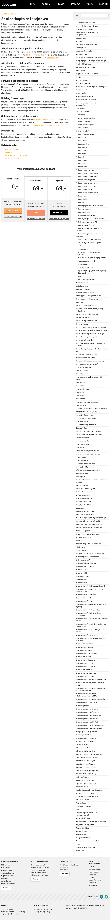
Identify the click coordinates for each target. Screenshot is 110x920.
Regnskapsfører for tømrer (85, 644)
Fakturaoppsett (81, 164)
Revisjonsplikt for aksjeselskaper (87, 732)
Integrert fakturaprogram (84, 415)
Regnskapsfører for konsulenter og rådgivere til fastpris (92, 620)
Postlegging (80, 540)
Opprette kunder (7, 876)
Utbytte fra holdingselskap (85, 825)
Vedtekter (8, 152)
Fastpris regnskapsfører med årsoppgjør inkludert (90, 230)
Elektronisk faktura (82, 112)
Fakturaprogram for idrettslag (86, 186)
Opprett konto (13, 211)
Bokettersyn (80, 77)
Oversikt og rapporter (83, 531)
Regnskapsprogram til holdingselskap (89, 728)
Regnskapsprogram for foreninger (87, 712)
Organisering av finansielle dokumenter (89, 528)
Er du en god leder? (82, 131)
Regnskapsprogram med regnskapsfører (90, 725)
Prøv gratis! (59, 211)
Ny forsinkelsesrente (83, 495)
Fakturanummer (81, 160)
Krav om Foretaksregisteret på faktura (89, 434)
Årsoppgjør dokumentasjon (85, 51)
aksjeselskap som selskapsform (46, 125)
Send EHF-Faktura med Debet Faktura (89, 754)
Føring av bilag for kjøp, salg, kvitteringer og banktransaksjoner (91, 272)
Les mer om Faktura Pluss (36, 217)
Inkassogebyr (80, 386)
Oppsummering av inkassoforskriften (88, 521)
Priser (90, 4)
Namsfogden (80, 477)
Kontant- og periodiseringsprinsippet (88, 431)
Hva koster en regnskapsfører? (86, 337)
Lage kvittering (81, 447)
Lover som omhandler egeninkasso (88, 454)
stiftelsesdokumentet (33, 55)
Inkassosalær (80, 396)
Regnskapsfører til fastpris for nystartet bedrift (92, 699)
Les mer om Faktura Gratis (13, 217)
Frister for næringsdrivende (85, 280)
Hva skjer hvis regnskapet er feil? (87, 354)
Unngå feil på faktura (83, 818)
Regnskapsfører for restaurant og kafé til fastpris (90, 631)
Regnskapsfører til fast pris (85, 676)
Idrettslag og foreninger (84, 367)
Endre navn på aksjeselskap (85, 118)
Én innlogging (80, 115)
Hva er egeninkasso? (38, 865)
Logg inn (103, 4)
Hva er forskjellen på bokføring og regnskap (91, 327)
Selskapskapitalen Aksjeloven (86, 751)
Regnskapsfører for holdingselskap (88, 610)
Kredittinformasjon (82, 438)
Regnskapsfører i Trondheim (85, 667)
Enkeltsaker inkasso (82, 128)
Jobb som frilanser (82, 422)
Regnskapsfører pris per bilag (86, 673)
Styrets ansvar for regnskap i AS (87, 797)
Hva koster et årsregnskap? (85, 340)
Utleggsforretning (82, 834)
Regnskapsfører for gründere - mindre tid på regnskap (91, 605)
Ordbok (91, 877)
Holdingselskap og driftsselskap (87, 314)
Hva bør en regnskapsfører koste (87, 321)
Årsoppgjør (79, 41)
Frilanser (79, 276)
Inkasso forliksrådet (82, 371)
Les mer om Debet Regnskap (59, 217)
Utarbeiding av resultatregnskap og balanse (91, 821)
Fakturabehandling (82, 144)
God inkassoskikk (82, 283)
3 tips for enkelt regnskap (84, 29)
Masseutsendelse (82, 473)
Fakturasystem (81, 196)
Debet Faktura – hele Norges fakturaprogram (91, 87)
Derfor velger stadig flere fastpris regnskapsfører (87, 104)
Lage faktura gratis (82, 441)
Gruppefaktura (81, 302)
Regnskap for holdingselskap (86, 563)
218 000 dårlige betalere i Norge (87, 26)
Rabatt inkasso (81, 550)
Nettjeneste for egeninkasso (85, 492)
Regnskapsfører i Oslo (83, 657)
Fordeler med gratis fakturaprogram (88, 243)
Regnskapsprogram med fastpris (87, 722)
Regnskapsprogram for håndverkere (88, 715)
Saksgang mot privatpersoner (86, 738)
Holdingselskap (94, 872)
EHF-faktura (5, 865)
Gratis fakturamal (82, 286)
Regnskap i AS (81, 570)
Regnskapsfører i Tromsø (84, 663)
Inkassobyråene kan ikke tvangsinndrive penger (89, 378)
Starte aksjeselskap (12, 149)
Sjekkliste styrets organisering (86, 774)
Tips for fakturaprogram (84, 806)
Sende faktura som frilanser (85, 764)
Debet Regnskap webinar (84, 96)
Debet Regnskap (81, 93)
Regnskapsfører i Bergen (84, 647)
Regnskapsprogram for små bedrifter (88, 719)
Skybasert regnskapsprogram (86, 784)
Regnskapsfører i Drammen (85, 650)
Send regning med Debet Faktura (87, 758)
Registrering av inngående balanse (87, 557)
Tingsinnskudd (81, 803)
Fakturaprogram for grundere (86, 180)
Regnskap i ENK (81, 573)
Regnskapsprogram (82, 706)
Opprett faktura (6, 870)
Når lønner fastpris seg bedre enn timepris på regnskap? (91, 481)
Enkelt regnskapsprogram (85, 125)
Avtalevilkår (93, 885)
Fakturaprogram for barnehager (87, 173)
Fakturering (80, 202)
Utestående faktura (82, 828)
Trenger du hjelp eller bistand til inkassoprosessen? (86, 814)
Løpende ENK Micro (82, 467)
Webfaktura (80, 851)
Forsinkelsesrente (82, 249)
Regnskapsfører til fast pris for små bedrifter (91, 679)
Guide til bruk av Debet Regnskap (87, 306)
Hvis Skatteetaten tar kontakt (86, 358)
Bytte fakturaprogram (83, 80)
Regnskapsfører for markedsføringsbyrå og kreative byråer (91, 625)
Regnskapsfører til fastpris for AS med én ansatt (90, 684)
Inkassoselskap (81, 399)
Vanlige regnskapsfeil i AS (84, 838)
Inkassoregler (80, 392)
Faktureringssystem (83, 212)
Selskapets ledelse (12, 158)
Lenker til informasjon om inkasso (87, 451)
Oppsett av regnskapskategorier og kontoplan (91, 518)
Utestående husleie (82, 831)
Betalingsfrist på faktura (84, 64)
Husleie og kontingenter (84, 317)
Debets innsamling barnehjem (86, 100)
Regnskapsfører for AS (83, 583)
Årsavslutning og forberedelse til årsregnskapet (87, 34)
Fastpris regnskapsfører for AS (86, 222)
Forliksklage (80, 246)
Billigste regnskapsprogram (85, 67)
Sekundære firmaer (8, 884)
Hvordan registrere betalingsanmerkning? (90, 361)
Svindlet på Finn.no (82, 800)
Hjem (32, 4)
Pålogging (4, 878)
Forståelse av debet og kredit (86, 261)
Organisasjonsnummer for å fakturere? (89, 524)
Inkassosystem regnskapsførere (87, 402)
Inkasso (60, 4)
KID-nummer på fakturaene (40, 875)
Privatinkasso (80, 547)
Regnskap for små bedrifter (85, 567)
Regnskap (75, 4)
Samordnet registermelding (85, 741)
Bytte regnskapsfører (83, 83)
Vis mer (5, 887)
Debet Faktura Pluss (83, 90)
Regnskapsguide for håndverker (87, 702)
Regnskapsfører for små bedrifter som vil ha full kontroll (91, 639)
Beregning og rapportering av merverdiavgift (91, 61)
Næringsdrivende (82, 485)
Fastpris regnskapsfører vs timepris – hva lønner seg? (90, 235)
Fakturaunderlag (81, 199)
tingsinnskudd (52, 58)
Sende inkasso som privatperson (87, 771)
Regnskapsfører (81, 579)
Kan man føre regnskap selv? (86, 425)
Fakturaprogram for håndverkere (87, 183)
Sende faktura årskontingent (85, 761)
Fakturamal (80, 157)
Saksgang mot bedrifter (84, 735)
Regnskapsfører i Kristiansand (86, 654)
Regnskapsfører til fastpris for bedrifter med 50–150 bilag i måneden (91, 689)
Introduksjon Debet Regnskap (86, 418)
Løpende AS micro (82, 460)
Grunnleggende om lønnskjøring (87, 299)
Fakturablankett (81, 147)
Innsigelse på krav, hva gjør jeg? (86, 412)
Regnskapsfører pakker (84, 670)
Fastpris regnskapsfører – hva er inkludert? (90, 219)
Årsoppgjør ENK (81, 54)
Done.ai (91, 866)
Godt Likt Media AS (80, 907)
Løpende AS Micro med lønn (85, 464)
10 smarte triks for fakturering (86, 23)
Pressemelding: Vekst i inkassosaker (88, 544)
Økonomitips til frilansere (84, 537)
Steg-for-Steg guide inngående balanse (89, 790)
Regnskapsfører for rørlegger (86, 635)
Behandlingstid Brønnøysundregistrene (89, 58)
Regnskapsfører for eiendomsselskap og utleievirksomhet (90, 590)
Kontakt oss (93, 883)
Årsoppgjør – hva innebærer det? (87, 45)
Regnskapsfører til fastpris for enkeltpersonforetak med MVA (86, 695)
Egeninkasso (80, 108)
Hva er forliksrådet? (82, 324)
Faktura (46, 4)
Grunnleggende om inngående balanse (89, 296)
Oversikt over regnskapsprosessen (87, 534)
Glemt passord (6, 867)
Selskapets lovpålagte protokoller (87, 748)
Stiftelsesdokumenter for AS (16, 155)
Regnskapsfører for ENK (84, 598)
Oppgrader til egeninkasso (85, 515)
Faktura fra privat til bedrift (85, 134)
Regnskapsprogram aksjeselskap (87, 709)
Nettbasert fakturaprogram (85, 489)
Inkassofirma (80, 383)
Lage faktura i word (82, 444)
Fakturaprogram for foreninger (86, 176)
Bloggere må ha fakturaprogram (87, 74)
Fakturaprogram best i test (85, 170)
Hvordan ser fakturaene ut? (40, 867)
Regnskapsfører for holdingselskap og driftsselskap (89, 614)
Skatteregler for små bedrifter (86, 780)
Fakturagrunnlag (81, 151)
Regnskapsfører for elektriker (86, 595)
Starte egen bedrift (82, 787)
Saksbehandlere (6, 881)
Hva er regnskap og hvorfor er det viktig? (90, 334)
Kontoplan (92, 874)
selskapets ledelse (40, 119)
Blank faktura (80, 70)
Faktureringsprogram (83, 209)
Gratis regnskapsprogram (85, 293)
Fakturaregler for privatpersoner (87, 193)
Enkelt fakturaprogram (83, 121)
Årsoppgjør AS (81, 48)
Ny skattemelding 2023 (84, 498)
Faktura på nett (81, 138)
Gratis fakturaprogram (83, 289)
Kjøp (36, 211)
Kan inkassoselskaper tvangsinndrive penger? (39, 871)
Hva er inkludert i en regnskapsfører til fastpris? (92, 330)
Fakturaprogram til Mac (84, 189)
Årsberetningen (81, 38)
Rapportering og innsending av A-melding (90, 554)
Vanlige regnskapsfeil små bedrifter (88, 841)
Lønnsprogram (81, 457)
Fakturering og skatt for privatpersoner (89, 206)
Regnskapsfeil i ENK (82, 576)
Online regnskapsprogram (85, 511)
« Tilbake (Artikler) (8, 14)
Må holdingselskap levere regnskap (88, 470)
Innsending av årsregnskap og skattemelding (91, 409)
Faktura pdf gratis (82, 141)
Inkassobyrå (80, 374)
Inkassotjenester (81, 405)
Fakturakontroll (81, 154)
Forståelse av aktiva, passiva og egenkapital (91, 258)
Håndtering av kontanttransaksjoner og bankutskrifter (89, 310)
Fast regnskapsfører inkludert (86, 215)
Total (77, 810)
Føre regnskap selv (82, 264)
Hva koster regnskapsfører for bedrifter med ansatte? (91, 345)
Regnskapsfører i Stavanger (85, 660)
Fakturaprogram (81, 167)
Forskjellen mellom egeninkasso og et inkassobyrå (88, 253)
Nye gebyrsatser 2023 (83, 505)
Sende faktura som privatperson (87, 767)
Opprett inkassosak (8, 873)
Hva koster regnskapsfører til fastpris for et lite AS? (92, 350)
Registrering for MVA (83, 560)
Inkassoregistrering (82, 389)
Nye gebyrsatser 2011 (83, 502)
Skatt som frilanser (82, 777)
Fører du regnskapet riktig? (85, 268)
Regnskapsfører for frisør (84, 601)
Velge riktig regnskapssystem (86, 847)
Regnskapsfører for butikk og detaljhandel (90, 586)
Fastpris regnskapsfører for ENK (87, 225)
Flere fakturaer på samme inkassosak (89, 239)
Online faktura (81, 508)
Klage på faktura (81, 428)
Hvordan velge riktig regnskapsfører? (88, 364)
